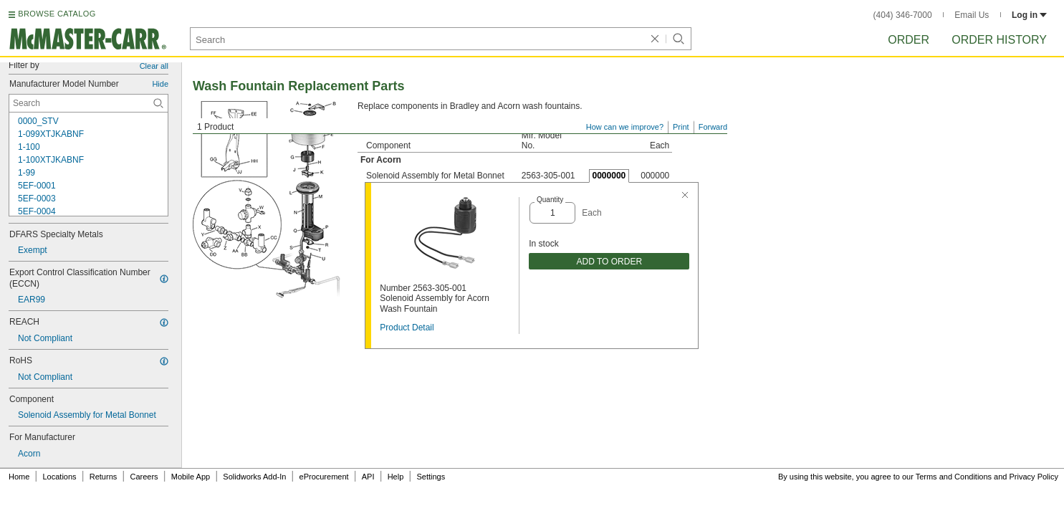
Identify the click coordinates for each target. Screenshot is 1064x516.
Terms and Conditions (954, 476)
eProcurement (324, 476)
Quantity (550, 200)
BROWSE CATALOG (56, 13)
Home (19, 476)
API (368, 476)
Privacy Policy (1034, 476)
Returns (104, 476)
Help (396, 476)
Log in (1029, 15)
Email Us (971, 15)
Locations (60, 476)
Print (681, 127)
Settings (430, 476)
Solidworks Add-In (254, 476)
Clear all (154, 66)
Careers (144, 476)
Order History (999, 40)
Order (908, 40)
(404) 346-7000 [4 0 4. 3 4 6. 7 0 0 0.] (902, 15)
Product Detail (406, 327)
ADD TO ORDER (609, 262)
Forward (713, 127)
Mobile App (190, 476)
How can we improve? (624, 127)
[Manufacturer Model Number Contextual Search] (88, 103)
